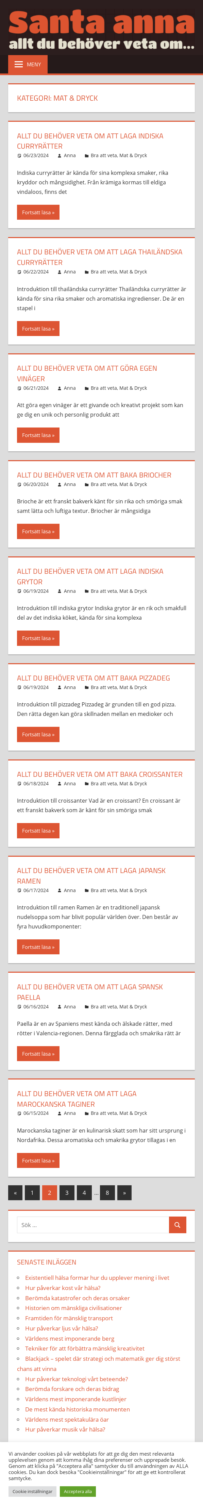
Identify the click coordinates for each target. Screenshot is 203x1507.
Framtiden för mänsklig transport (69, 1329)
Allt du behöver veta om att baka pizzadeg (96, 678)
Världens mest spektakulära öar (67, 1430)
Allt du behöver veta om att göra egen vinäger (90, 373)
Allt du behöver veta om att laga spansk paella (93, 1002)
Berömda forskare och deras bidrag (72, 1399)
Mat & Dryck (133, 155)
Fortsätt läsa (36, 212)
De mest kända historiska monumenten (77, 1420)
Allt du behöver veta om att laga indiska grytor (93, 576)
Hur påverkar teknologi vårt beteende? (76, 1389)
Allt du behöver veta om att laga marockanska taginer (79, 1109)
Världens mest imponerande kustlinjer (75, 1409)
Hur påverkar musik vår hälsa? (65, 1440)
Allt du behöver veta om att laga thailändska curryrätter (79, 257)
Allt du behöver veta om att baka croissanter (79, 779)
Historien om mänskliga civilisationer (73, 1318)
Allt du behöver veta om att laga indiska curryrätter (93, 141)
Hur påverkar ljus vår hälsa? (61, 1339)
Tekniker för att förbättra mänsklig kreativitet (85, 1359)
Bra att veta (104, 155)
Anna (70, 155)
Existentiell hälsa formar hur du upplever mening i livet (97, 1288)
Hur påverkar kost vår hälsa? (62, 1298)
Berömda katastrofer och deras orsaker (77, 1308)
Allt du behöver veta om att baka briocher (98, 475)
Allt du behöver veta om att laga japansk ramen (94, 886)
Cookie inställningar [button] (32, 1491)
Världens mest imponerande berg (69, 1349)
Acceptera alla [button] (78, 1491)
